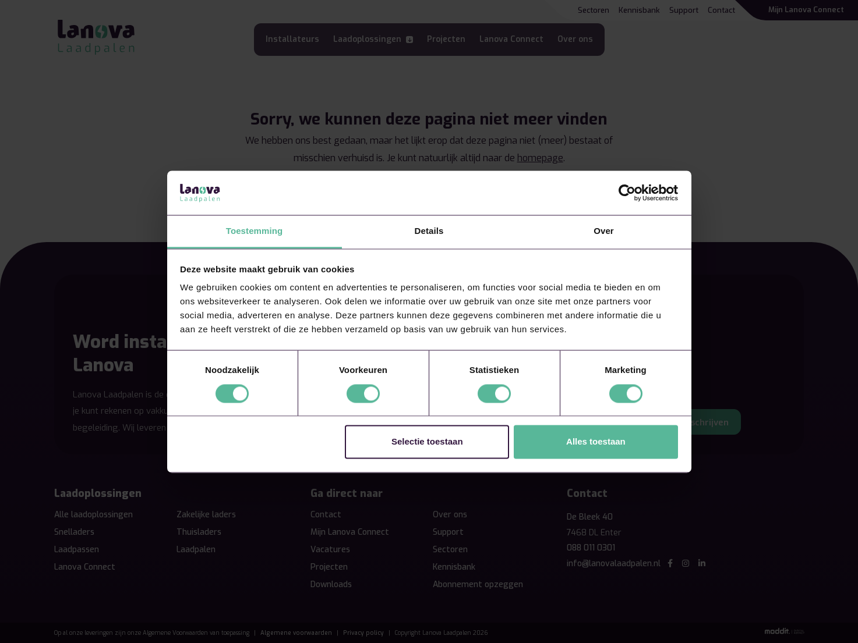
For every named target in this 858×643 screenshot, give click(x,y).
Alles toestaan (596, 442)
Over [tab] (604, 231)
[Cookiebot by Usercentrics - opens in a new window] (627, 192)
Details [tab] (429, 231)
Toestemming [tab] (254, 231)
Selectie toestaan (427, 442)
